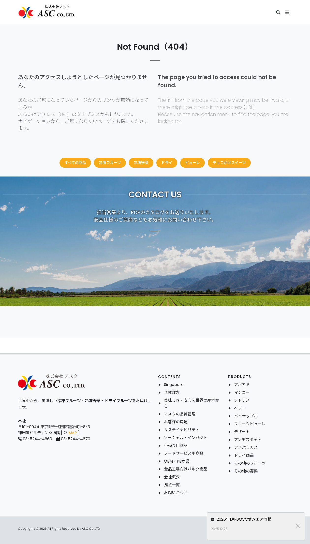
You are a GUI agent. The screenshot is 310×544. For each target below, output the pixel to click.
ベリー (240, 408)
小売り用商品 (176, 445)
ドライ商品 (244, 455)
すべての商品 (75, 162)
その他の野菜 (246, 471)
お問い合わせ (176, 493)
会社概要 (172, 477)
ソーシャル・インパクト (185, 438)
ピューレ (192, 162)
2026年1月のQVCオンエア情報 (257, 519)
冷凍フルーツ (110, 162)
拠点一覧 (172, 485)
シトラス (242, 400)
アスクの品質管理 (179, 414)
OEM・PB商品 (177, 461)
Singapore (174, 384)
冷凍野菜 (141, 162)
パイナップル (246, 416)
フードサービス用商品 (183, 453)
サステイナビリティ (181, 430)
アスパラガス (246, 447)
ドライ (166, 162)
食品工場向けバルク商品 (185, 469)
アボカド (242, 384)
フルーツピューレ (250, 424)
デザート (242, 432)
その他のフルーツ (250, 463)
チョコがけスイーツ (229, 162)
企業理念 (172, 392)
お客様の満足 (176, 422)
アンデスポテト (247, 439)
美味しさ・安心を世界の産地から (191, 403)
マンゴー (242, 392)
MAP (72, 433)
